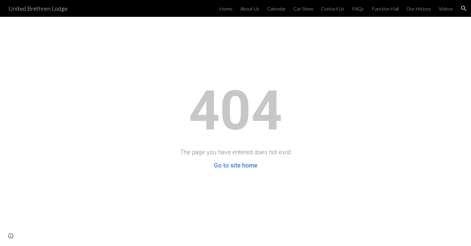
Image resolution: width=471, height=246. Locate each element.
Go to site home (235, 165)
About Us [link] (249, 8)
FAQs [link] (358, 8)
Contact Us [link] (332, 8)
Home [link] (225, 8)
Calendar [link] (276, 8)
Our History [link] (418, 8)
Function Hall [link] (385, 8)
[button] (464, 8)
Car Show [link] (303, 8)
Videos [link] (446, 8)
